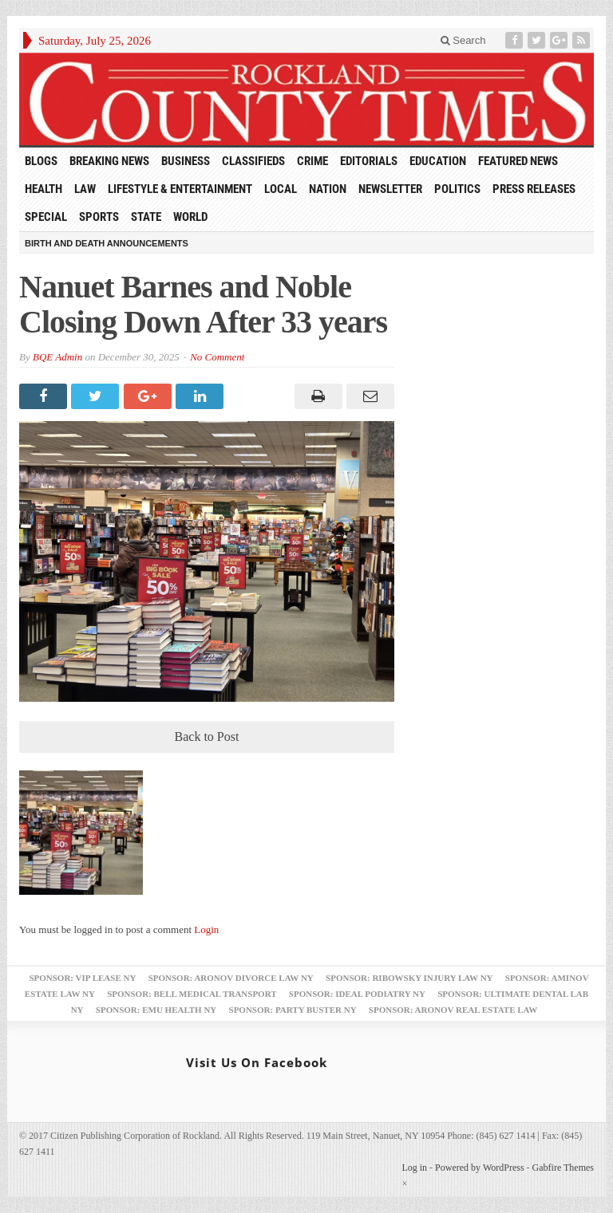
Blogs (41, 161)
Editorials (368, 161)
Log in (414, 1167)
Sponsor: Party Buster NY (293, 1009)
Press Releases (533, 189)
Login (206, 929)
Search (463, 40)
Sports (99, 217)
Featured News (518, 161)
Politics (457, 189)
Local (280, 189)
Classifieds (253, 161)
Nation (327, 189)
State (146, 217)
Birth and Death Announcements (106, 243)
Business (185, 161)
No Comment (217, 357)
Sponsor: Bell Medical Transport (191, 993)
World (190, 217)
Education (437, 161)
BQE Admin (57, 357)
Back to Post (207, 736)
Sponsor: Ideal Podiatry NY (357, 993)
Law (85, 189)
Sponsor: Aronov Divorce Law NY (231, 978)
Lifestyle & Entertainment (180, 189)
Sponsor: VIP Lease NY (82, 978)
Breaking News (109, 161)
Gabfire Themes (563, 1167)
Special (46, 217)
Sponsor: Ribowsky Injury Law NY (409, 978)
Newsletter (390, 189)
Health (43, 189)
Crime (312, 161)
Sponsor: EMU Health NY (156, 1009)
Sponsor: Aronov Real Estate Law (453, 1009)
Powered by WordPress (479, 1167)
